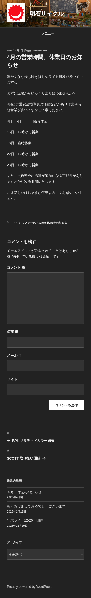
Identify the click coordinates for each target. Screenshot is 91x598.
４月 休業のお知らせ (24, 492)
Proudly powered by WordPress (29, 587)
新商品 (45, 222)
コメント (16, 267)
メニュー (45, 33)
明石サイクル (47, 13)
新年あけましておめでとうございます (36, 506)
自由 (64, 222)
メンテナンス (32, 222)
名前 (12, 332)
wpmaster (40, 50)
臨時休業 (55, 222)
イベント (18, 222)
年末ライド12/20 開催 (25, 520)
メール (14, 355)
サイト (12, 379)
